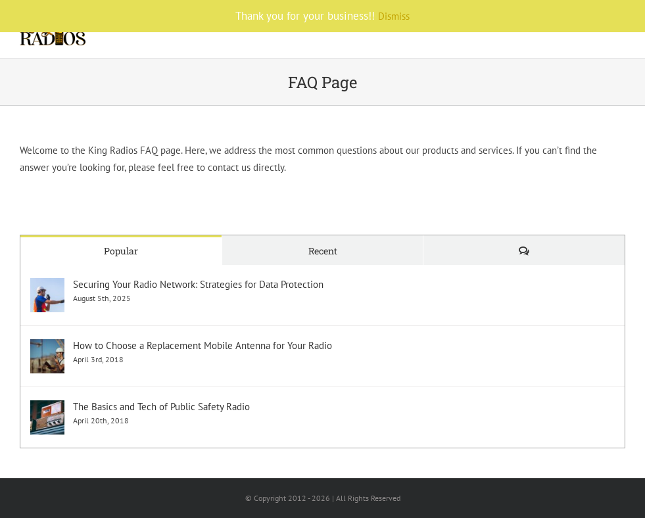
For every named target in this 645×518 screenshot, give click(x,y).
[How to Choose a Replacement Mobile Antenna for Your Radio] (47, 347)
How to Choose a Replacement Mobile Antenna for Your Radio (202, 345)
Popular (121, 251)
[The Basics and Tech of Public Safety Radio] (47, 408)
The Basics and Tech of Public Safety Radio (161, 406)
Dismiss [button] (394, 16)
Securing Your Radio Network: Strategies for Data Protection (198, 284)
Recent (322, 251)
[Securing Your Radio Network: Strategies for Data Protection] (47, 286)
